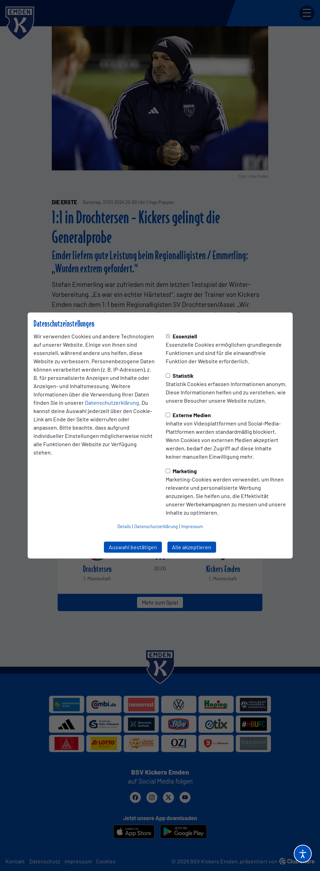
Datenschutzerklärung (112, 402)
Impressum (192, 526)
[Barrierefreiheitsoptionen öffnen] (303, 854)
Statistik (180, 375)
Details (124, 526)
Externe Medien (188, 415)
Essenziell (181, 336)
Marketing (181, 471)
